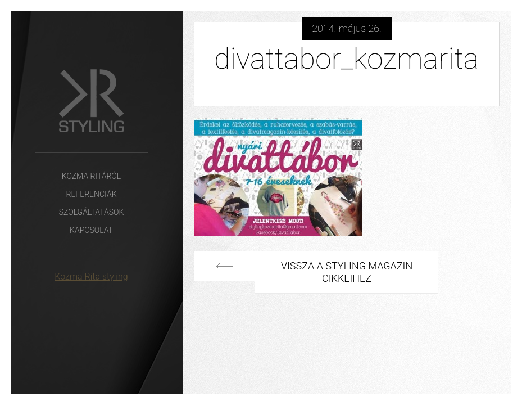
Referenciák (91, 194)
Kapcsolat (91, 230)
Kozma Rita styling (91, 276)
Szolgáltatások (91, 212)
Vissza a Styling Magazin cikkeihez (346, 272)
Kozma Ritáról (91, 176)
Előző (224, 266)
